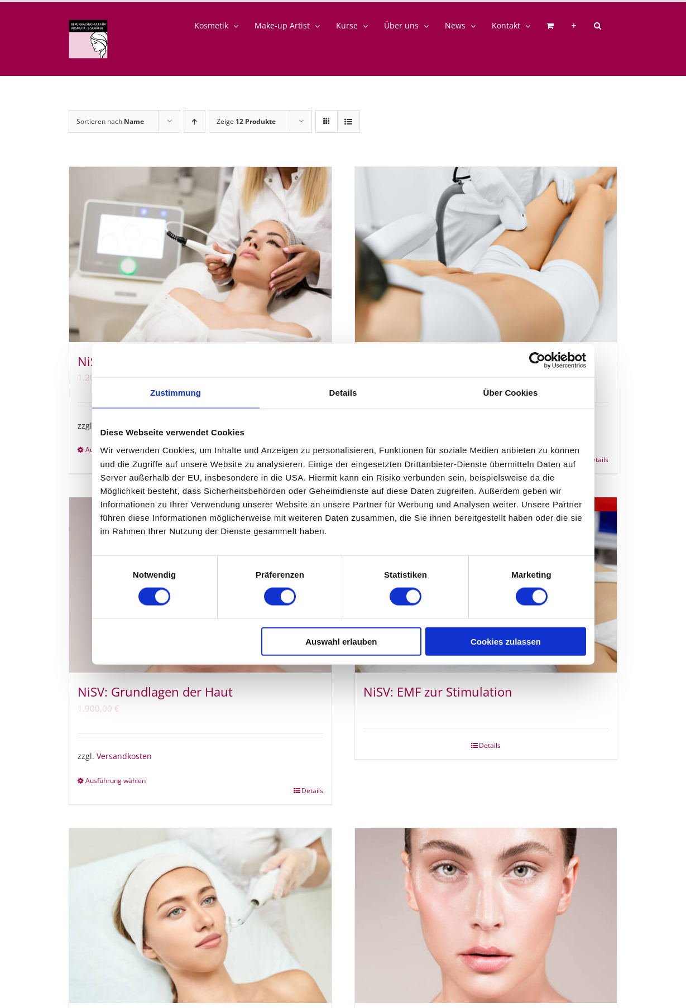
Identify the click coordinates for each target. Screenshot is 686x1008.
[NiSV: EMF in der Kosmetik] (200, 916)
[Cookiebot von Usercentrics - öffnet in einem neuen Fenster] (537, 360)
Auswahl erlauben (341, 641)
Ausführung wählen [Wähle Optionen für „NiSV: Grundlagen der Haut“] (115, 780)
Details (312, 790)
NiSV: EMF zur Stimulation (437, 691)
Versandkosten (124, 756)
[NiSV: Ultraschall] (200, 254)
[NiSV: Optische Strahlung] (486, 254)
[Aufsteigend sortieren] (194, 121)
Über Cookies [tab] (510, 392)
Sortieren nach (110, 121)
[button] (597, 25)
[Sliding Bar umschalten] (574, 25)
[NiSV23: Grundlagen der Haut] (486, 916)
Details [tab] (343, 392)
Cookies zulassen (506, 641)
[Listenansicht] (348, 121)
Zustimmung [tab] (175, 392)
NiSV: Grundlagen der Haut (155, 691)
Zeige (246, 121)
